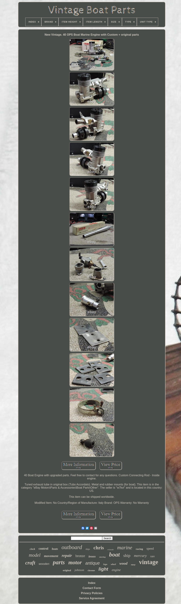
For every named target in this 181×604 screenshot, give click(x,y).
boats (55, 548)
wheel (113, 564)
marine (124, 547)
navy (133, 565)
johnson (79, 570)
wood (123, 563)
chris (99, 547)
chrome (91, 570)
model (34, 555)
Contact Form (92, 588)
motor (75, 562)
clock (32, 549)
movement (51, 556)
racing (139, 549)
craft (30, 563)
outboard (72, 547)
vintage (148, 562)
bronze (80, 556)
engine (116, 570)
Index (91, 582)
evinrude (110, 550)
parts (59, 562)
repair (67, 555)
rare (152, 556)
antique (92, 563)
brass (92, 556)
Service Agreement (91, 598)
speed (150, 548)
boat (114, 554)
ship (126, 555)
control (43, 548)
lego (105, 564)
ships (88, 549)
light (103, 569)
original (67, 570)
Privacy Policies (92, 593)
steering (102, 557)
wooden (44, 564)
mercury (140, 555)
